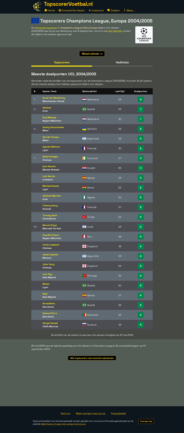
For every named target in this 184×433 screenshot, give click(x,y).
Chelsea (47, 159)
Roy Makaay (49, 117)
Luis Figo (48, 274)
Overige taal (146, 421)
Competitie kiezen (72, 10)
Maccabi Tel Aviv (52, 228)
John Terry (48, 264)
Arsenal (47, 208)
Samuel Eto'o (50, 313)
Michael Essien (51, 185)
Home (49, 10)
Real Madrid (49, 277)
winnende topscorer (46, 27)
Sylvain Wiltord (51, 146)
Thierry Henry (50, 205)
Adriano (47, 107)
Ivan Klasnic (49, 166)
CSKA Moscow (50, 326)
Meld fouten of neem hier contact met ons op (63, 424)
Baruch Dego (50, 225)
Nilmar (46, 283)
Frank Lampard (51, 244)
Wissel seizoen (92, 53)
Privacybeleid (118, 413)
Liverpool (48, 179)
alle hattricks (115, 30)
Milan (46, 130)
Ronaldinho (49, 303)
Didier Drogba (50, 156)
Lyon (45, 150)
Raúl (45, 293)
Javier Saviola (50, 254)
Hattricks (122, 62)
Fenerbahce (49, 218)
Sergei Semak (50, 323)
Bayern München (52, 120)
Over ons (65, 413)
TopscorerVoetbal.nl (68, 4)
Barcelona (48, 306)
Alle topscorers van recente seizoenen (92, 358)
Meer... (129, 10)
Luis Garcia (49, 176)
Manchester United (53, 101)
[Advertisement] (92, 387)
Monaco (47, 257)
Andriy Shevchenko (53, 127)
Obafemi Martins (52, 195)
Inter (45, 110)
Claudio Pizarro (51, 234)
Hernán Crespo (51, 136)
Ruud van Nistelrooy (54, 97)
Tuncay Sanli (50, 215)
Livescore (96, 10)
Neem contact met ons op (90, 413)
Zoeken (113, 10)
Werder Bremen (51, 169)
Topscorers (62, 62)
